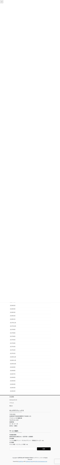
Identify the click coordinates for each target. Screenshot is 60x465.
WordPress (20, 461)
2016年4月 (12, 384)
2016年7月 (12, 374)
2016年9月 (12, 367)
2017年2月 (12, 350)
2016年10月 (13, 364)
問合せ (11, 406)
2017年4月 (12, 343)
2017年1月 (12, 353)
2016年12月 (13, 357)
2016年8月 (12, 370)
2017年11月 (13, 322)
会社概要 (11, 397)
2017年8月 (12, 333)
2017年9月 (12, 329)
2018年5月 (12, 305)
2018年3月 (12, 312)
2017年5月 (12, 340)
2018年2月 (12, 316)
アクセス (11, 403)
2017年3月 (12, 346)
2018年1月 (12, 319)
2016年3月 (12, 387)
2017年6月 (12, 336)
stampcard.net (13, 400)
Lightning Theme (29, 461)
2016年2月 (12, 391)
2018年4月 (12, 309)
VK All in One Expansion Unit (40, 461)
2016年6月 (12, 377)
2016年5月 (12, 381)
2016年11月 (13, 360)
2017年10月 (13, 326)
